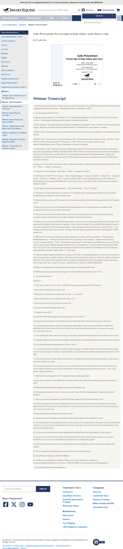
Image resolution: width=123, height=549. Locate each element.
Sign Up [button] (43, 488)
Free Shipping (69, 523)
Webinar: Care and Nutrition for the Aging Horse (14, 96)
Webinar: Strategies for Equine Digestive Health (13, 140)
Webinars (25, 24)
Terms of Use (7, 545)
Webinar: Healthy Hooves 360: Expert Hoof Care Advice (13, 127)
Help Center (68, 515)
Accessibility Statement (10, 548)
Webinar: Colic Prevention (12, 102)
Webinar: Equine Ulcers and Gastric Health (12, 120)
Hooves (4, 44)
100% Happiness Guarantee (75, 526)
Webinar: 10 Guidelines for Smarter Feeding (12, 146)
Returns (66, 519)
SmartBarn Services (72, 495)
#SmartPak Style (100, 507)
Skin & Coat (5, 74)
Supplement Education (10, 78)
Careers (23, 548)
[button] (75, 10)
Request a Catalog (101, 499)
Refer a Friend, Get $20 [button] (103, 503)
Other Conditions (7, 70)
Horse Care (5, 61)
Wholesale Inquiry (71, 505)
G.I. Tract (4, 49)
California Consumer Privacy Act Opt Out (39, 545)
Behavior (4, 53)
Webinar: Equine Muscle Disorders (11, 113)
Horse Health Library (10, 24)
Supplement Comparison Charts (13, 87)
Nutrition (4, 66)
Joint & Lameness (8, 40)
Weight (4, 57)
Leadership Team (100, 495)
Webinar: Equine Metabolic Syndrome (12, 107)
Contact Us (68, 491)
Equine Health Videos (9, 82)
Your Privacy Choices (63, 545)
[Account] (87, 10)
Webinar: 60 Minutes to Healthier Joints (14, 133)
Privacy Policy (18, 545)
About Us (97, 491)
